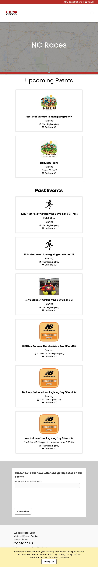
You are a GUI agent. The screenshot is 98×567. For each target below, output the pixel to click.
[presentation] (36, 496)
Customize (64, 557)
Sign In (89, 1)
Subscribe (23, 511)
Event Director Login (24, 532)
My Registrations (72, 1)
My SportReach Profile (26, 536)
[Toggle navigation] (92, 13)
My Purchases (21, 539)
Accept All (49, 561)
